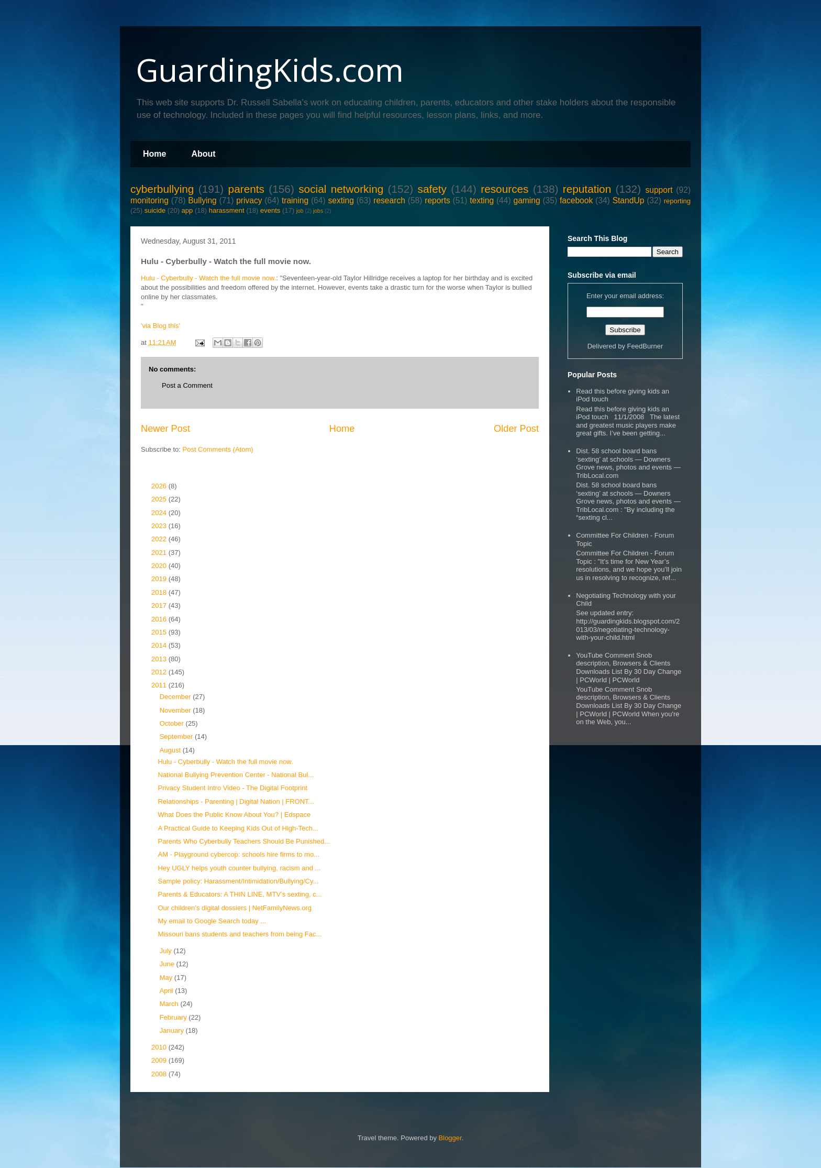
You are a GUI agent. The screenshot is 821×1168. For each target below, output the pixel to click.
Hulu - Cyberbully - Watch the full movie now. (208, 278)
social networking (340, 189)
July (167, 951)
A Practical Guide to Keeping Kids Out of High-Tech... (238, 828)
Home (154, 153)
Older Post (516, 428)
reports (437, 200)
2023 (160, 526)
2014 (160, 645)
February (174, 1017)
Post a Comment (187, 385)
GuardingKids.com (270, 69)
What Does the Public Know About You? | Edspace (234, 814)
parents (246, 189)
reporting (677, 201)
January (173, 1030)
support (658, 189)
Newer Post (165, 428)
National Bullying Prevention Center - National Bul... (236, 775)
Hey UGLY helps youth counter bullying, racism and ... (239, 868)
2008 (160, 1074)
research (389, 200)
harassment (227, 210)
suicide (155, 210)
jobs (318, 211)
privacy (249, 200)
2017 (160, 605)
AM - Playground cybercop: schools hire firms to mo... (238, 854)
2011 (160, 685)
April (167, 991)
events (270, 210)
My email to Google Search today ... (212, 921)
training (295, 200)
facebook (576, 200)
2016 (160, 619)
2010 (160, 1047)
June (168, 964)
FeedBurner (645, 346)
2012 (160, 672)
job (300, 211)
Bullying (202, 200)
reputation (587, 189)
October (173, 723)
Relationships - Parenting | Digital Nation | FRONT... (236, 801)
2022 (160, 539)
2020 (160, 566)
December (176, 697)
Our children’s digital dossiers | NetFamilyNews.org (235, 908)
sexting (340, 200)
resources (504, 189)
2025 (160, 499)
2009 (160, 1060)
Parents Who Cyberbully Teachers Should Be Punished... (244, 841)
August (171, 750)
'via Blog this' (160, 326)
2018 (160, 592)
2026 (160, 486)
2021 (160, 552)
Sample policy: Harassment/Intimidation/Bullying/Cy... (238, 881)
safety (432, 189)
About (203, 153)
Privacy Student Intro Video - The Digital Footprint (232, 788)
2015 (160, 632)
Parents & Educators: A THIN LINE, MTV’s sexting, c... (239, 894)
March (170, 1004)
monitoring (149, 200)
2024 (160, 513)
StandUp (629, 200)
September (177, 736)
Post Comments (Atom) (218, 449)
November (176, 710)
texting (482, 200)
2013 (160, 659)
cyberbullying (162, 189)
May (167, 977)
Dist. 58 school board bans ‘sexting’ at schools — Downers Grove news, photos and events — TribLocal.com (628, 463)
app (187, 210)
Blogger (450, 1138)
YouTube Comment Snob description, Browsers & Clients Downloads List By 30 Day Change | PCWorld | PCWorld (628, 667)
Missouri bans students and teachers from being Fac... (239, 934)
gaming (526, 200)
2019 (160, 579)
